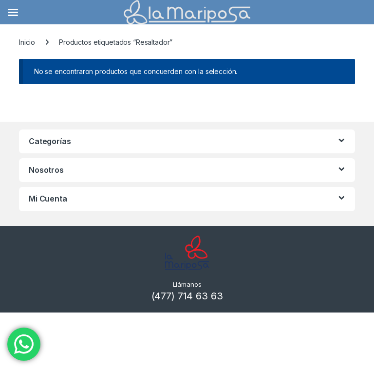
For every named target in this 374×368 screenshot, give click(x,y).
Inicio (27, 42)
